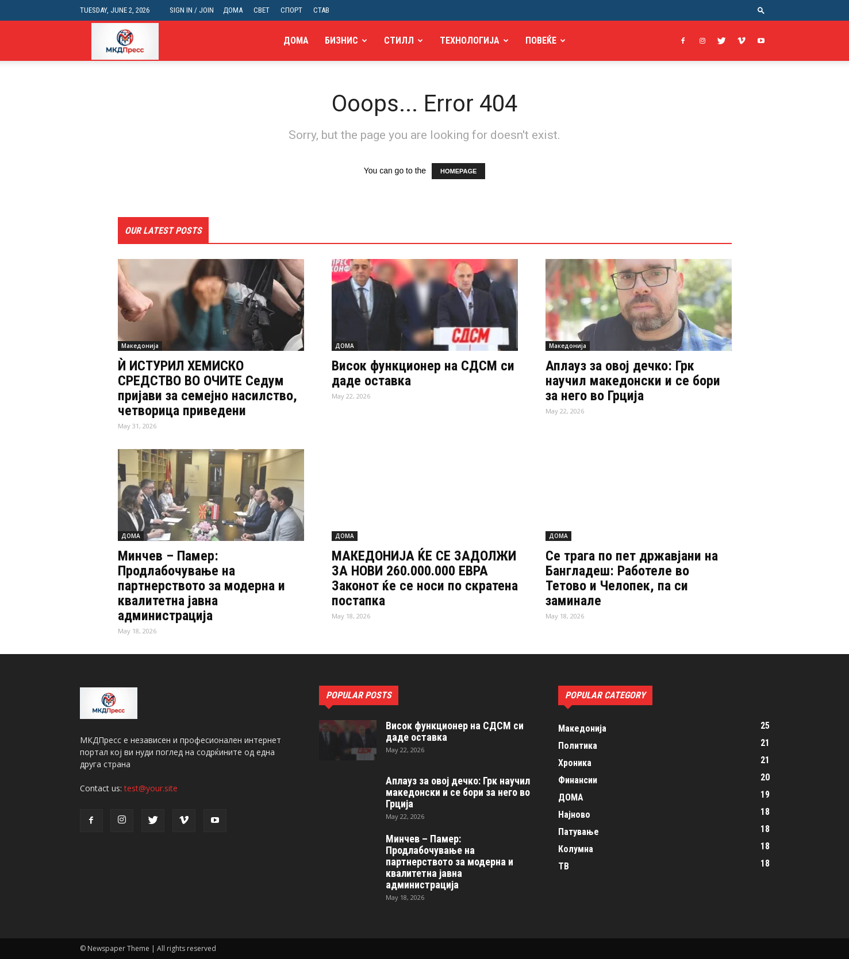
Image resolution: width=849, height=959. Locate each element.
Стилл (399, 40)
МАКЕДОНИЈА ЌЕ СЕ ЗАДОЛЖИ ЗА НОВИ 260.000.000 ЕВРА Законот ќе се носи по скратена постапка (425, 578)
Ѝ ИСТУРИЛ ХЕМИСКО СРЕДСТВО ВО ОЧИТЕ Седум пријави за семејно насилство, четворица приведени (207, 388)
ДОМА (233, 10)
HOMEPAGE (458, 171)
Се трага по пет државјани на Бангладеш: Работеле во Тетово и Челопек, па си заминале (631, 578)
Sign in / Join (192, 10)
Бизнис (341, 40)
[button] (761, 10)
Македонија (140, 346)
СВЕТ (261, 10)
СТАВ (321, 10)
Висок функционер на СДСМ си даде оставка (423, 373)
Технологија (470, 40)
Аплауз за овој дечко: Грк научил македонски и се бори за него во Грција (632, 381)
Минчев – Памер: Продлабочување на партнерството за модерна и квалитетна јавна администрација (201, 586)
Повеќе (540, 40)
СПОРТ (291, 10)
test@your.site (151, 788)
